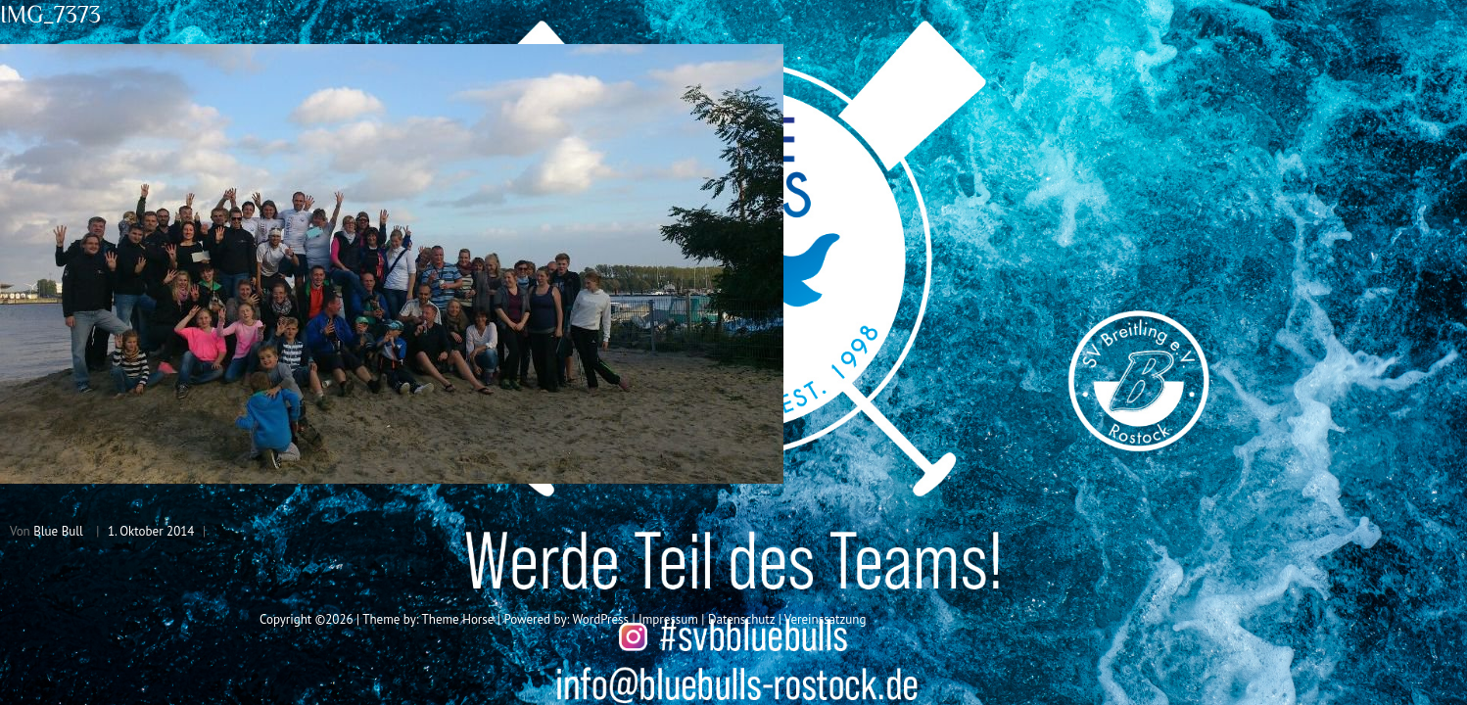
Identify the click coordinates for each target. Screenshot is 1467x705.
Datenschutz (741, 619)
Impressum (668, 619)
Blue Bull (58, 531)
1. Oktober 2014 (151, 531)
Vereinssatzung (825, 619)
